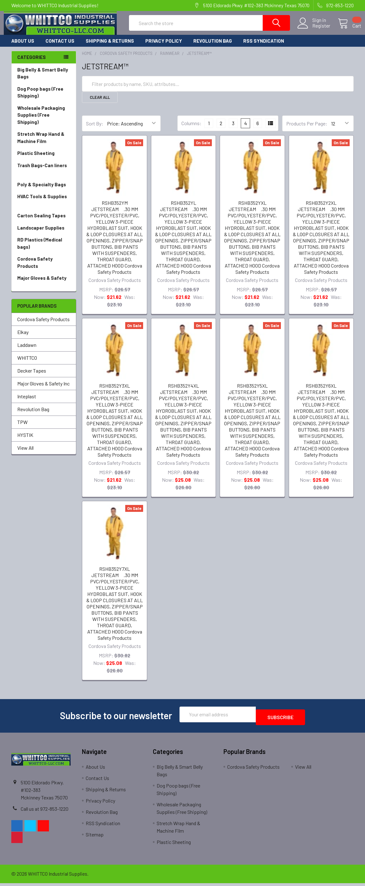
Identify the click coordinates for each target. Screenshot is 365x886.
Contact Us (60, 46)
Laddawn (26, 350)
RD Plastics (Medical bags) (43, 249)
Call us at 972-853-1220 (44, 811)
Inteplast (26, 402)
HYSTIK (25, 440)
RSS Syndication (263, 46)
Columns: (191, 129)
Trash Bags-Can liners (43, 175)
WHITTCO (27, 363)
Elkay (23, 338)
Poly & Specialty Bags (43, 190)
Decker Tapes (31, 376)
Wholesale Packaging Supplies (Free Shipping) (43, 121)
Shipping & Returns (110, 46)
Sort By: (94, 129)
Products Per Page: (306, 129)
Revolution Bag (212, 46)
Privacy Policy (163, 46)
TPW (22, 428)
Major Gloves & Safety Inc (43, 389)
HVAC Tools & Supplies (43, 206)
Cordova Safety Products (43, 268)
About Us (22, 46)
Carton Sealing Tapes (43, 221)
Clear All (100, 102)
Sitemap (95, 837)
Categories (31, 63)
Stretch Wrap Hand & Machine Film (43, 143)
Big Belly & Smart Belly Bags (42, 78)
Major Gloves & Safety (43, 287)
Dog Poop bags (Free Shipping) (43, 98)
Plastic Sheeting (43, 158)
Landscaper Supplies (43, 233)
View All (25, 453)
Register (314, 29)
